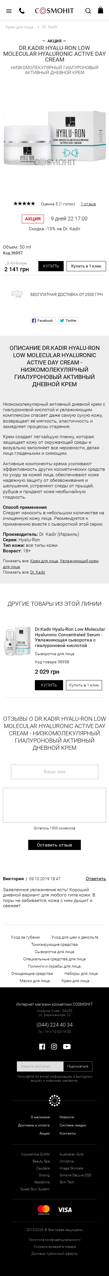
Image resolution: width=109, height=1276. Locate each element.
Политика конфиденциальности (54, 1240)
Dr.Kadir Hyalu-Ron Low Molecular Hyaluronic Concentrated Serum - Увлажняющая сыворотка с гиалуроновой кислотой (70, 637)
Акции (45, 1133)
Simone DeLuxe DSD (75, 1175)
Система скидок (73, 1125)
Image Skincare (71, 1168)
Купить (51, 266)
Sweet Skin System (35, 1189)
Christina (67, 1161)
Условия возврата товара (54, 1247)
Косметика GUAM (35, 1154)
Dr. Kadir (37, 572)
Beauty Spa (41, 1161)
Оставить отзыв (54, 845)
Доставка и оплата (34, 1125)
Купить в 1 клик (86, 266)
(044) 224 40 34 (55, 1025)
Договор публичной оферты (54, 1254)
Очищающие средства (32, 973)
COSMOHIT (54, 10)
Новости (67, 1117)
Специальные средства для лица (54, 959)
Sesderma (42, 1182)
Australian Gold (71, 1154)
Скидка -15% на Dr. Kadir (54, 228)
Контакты (68, 1133)
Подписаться (77, 1066)
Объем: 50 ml (17, 250)
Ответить (96, 878)
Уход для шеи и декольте (74, 937)
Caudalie (43, 1168)
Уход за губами (25, 937)
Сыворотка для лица (54, 653)
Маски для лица (35, 980)
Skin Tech (67, 1182)
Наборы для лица (81, 973)
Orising (44, 1175)
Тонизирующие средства (54, 944)
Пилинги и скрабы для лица (54, 966)
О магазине (40, 1117)
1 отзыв (88, 204)
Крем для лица (44, 560)
